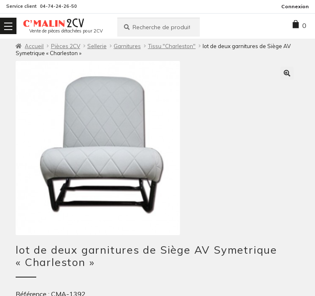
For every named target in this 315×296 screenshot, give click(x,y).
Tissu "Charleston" (172, 46)
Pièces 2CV (65, 46)
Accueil (34, 46)
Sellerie (97, 46)
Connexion (295, 6)
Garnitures (127, 46)
